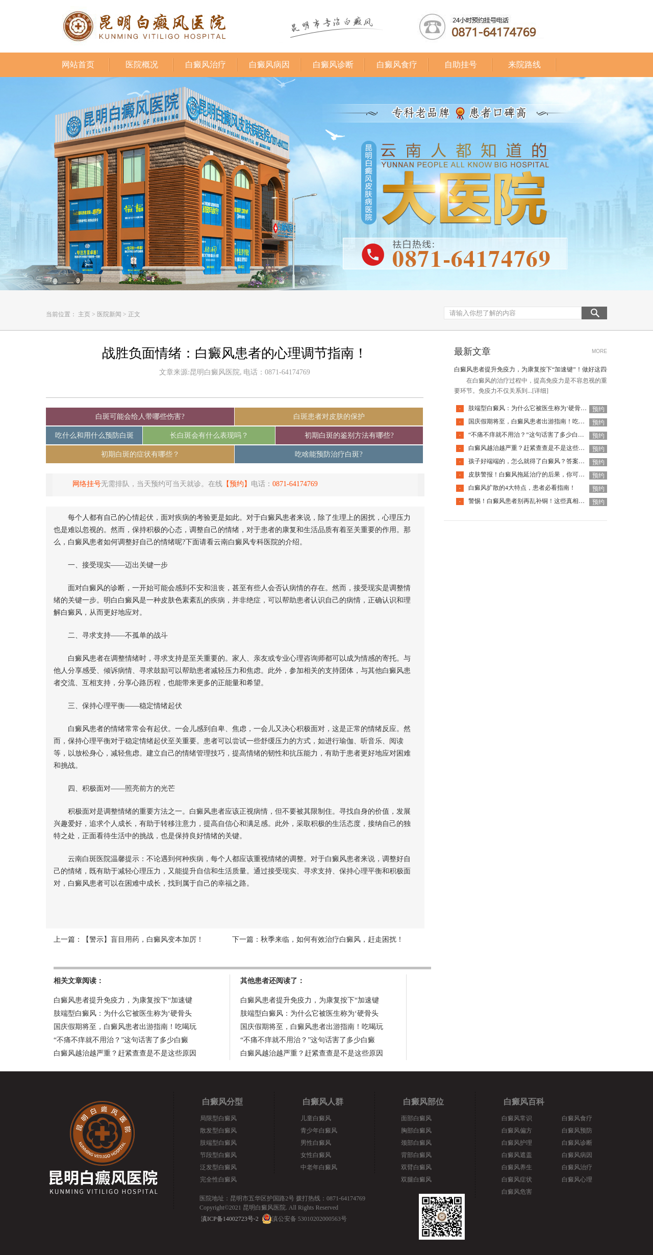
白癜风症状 (516, 1179)
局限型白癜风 (218, 1118)
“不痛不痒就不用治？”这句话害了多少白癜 (121, 1040)
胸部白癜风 (416, 1130)
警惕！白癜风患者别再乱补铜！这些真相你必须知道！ (541, 501)
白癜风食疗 (396, 64)
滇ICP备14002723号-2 (230, 1218)
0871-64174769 (295, 484)
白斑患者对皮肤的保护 (329, 416)
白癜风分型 (222, 1101)
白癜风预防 (577, 1130)
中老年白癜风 (318, 1167)
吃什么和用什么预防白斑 (94, 435)
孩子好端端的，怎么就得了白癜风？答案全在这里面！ (541, 461)
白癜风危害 (516, 1191)
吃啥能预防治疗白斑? (328, 454)
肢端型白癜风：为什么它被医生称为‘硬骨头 (123, 1013)
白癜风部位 (423, 1101)
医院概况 (141, 64)
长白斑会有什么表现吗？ (209, 435)
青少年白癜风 (318, 1130)
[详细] (540, 390)
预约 (598, 409)
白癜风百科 (524, 1101)
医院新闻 (109, 314)
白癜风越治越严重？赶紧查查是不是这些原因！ (532, 447)
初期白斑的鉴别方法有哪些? (349, 435)
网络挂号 (86, 484)
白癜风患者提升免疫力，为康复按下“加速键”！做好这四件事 (536, 369)
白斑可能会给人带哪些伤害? (139, 416)
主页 (84, 314)
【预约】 (236, 484)
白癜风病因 (269, 64)
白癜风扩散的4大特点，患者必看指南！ (521, 487)
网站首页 (78, 64)
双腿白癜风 (416, 1179)
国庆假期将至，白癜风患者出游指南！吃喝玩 (125, 1027)
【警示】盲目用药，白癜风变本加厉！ (143, 939)
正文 (134, 314)
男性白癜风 (315, 1142)
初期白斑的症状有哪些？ (140, 454)
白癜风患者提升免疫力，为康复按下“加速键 (123, 1000)
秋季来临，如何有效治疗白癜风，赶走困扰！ (332, 939)
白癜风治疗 (205, 64)
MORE (599, 351)
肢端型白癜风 (218, 1142)
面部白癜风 (416, 1118)
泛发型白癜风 (218, 1167)
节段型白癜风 (218, 1155)
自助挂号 (460, 64)
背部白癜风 (416, 1155)
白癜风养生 (516, 1167)
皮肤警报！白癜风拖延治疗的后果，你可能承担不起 (538, 474)
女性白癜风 (315, 1155)
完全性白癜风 (218, 1179)
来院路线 (524, 64)
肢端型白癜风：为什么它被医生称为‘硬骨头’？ (531, 408)
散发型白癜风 (218, 1130)
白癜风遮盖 (516, 1155)
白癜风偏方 (516, 1130)
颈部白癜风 (416, 1142)
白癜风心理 (577, 1179)
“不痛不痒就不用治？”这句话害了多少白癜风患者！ (538, 434)
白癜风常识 (516, 1118)
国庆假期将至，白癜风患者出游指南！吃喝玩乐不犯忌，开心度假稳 (560, 421)
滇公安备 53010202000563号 (309, 1218)
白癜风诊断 (333, 64)
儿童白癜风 (315, 1118)
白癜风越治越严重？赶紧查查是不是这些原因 (125, 1053)
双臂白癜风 (416, 1167)
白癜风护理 (516, 1142)
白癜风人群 (323, 1101)
